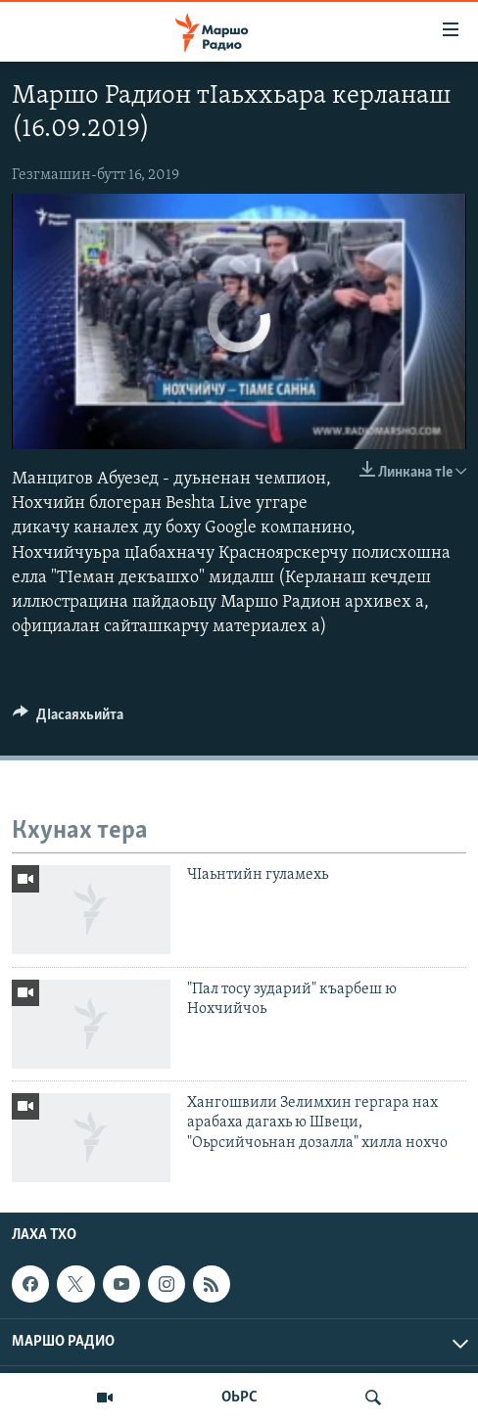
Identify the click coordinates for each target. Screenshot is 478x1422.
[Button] (68, 719)
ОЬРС (239, 1397)
